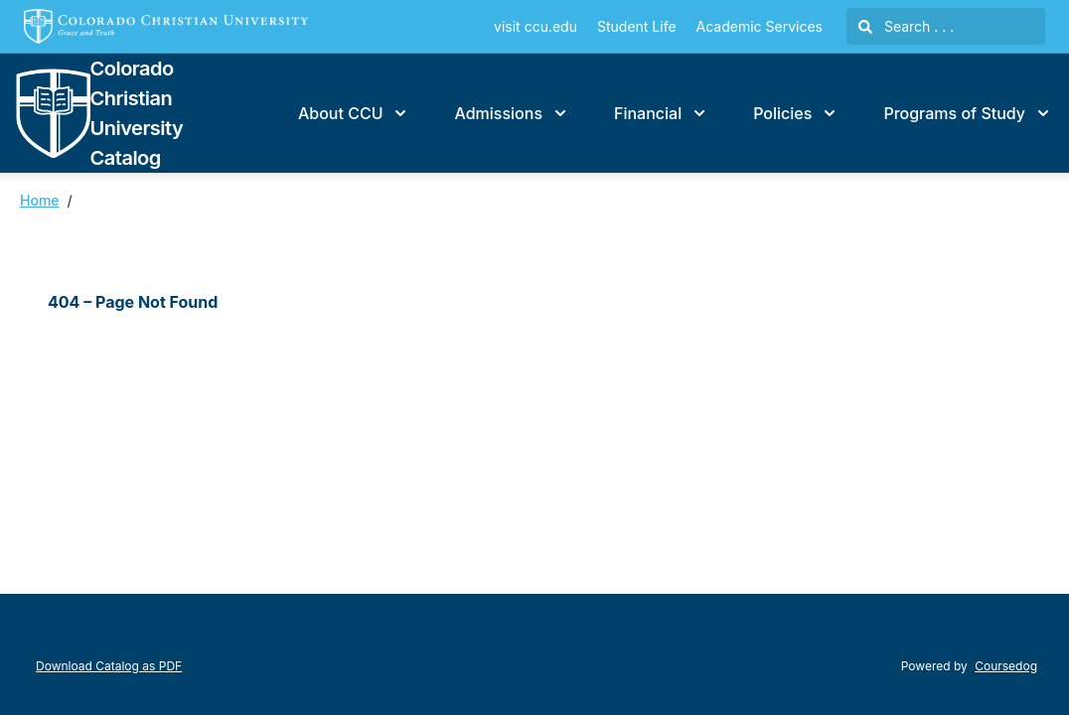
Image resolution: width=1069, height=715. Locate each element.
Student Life (637, 26)
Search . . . (906, 26)
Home (40, 200)
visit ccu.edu (535, 26)
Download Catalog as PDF (109, 665)
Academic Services (759, 26)
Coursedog (1006, 665)
